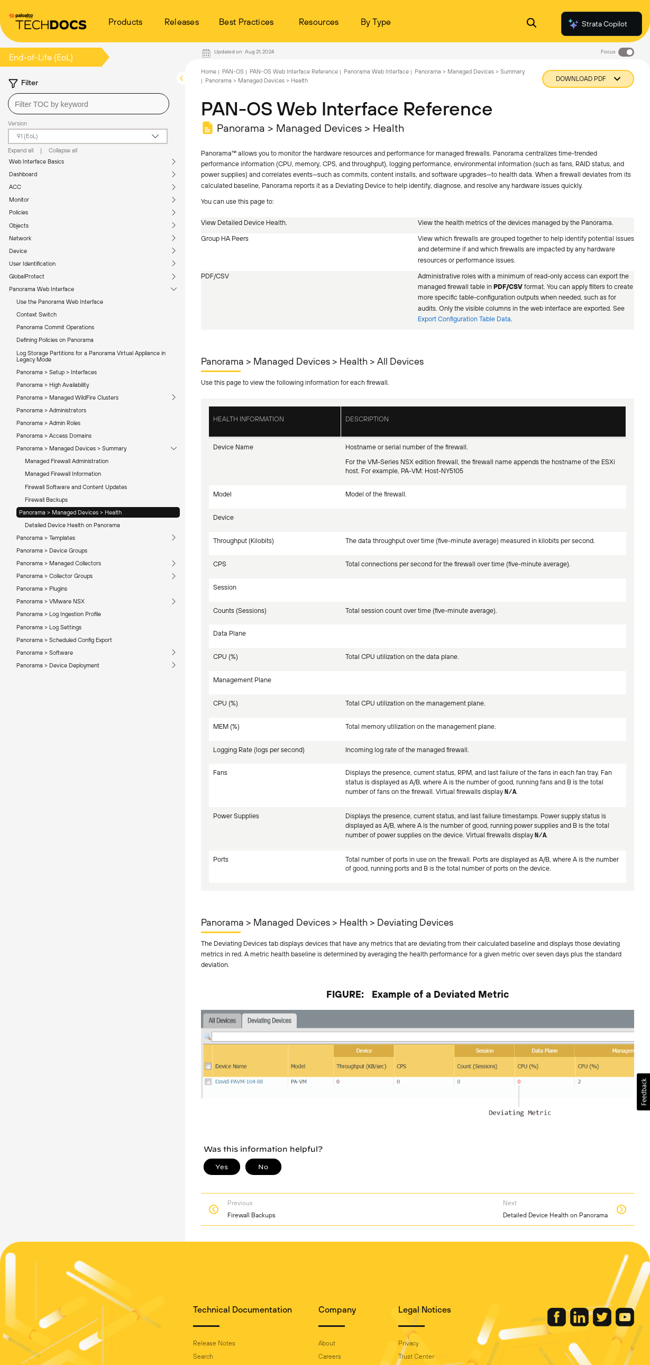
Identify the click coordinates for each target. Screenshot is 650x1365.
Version (17, 123)
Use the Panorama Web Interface (59, 302)
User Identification (32, 263)
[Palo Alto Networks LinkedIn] (580, 1323)
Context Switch (36, 314)
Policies (18, 212)
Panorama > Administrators (51, 410)
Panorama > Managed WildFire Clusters (67, 397)
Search (203, 1356)
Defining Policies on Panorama (55, 340)
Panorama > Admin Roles (48, 423)
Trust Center (416, 1356)
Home (208, 71)
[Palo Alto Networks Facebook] (557, 1323)
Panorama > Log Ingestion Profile (58, 614)
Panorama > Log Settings (48, 627)
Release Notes (214, 1343)
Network (20, 238)
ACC (15, 187)
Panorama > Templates (45, 538)
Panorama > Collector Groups (54, 576)
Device (18, 251)
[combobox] (88, 103)
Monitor (19, 199)
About (326, 1343)
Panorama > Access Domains (53, 435)
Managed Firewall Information (63, 474)
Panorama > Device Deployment (57, 665)
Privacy (408, 1343)
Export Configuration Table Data (464, 319)
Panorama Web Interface (41, 289)
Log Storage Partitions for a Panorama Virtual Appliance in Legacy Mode (91, 356)
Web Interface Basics (36, 161)
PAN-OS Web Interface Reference (294, 71)
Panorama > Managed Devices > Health (70, 512)
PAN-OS (233, 71)
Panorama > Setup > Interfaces (56, 372)
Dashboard (23, 174)
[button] (643, 1091)
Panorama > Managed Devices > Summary (71, 448)
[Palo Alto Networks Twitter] (603, 1323)
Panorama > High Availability (52, 385)
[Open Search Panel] (531, 24)
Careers (329, 1356)
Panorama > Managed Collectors (58, 563)
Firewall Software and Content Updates (76, 487)
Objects (19, 225)
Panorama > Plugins (41, 588)
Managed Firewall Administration (66, 461)
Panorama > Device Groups (51, 550)
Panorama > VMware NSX (50, 601)
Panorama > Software (44, 652)
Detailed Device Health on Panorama (72, 525)
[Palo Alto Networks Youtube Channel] (625, 1323)
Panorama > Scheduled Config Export (64, 640)
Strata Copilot (597, 23)
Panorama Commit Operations (55, 327)
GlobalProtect (26, 276)
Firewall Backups (46, 499)
